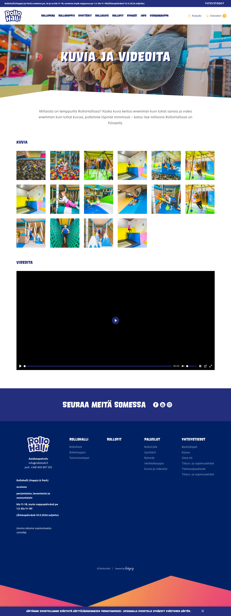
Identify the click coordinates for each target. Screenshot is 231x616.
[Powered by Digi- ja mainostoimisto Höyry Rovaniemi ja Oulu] (124, 568)
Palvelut (152, 439)
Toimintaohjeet (79, 458)
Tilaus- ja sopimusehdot (198, 463)
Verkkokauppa (159, 15)
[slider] (98, 366)
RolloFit (118, 15)
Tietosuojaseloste (194, 469)
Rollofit (114, 439)
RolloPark (48, 15)
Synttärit (85, 15)
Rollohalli (78, 439)
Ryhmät (132, 15)
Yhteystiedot (214, 3)
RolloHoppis (66, 15)
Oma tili (187, 458)
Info (143, 15)
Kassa (186, 452)
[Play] (20, 366)
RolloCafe (102, 15)
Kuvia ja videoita (155, 469)
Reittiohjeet (189, 447)
